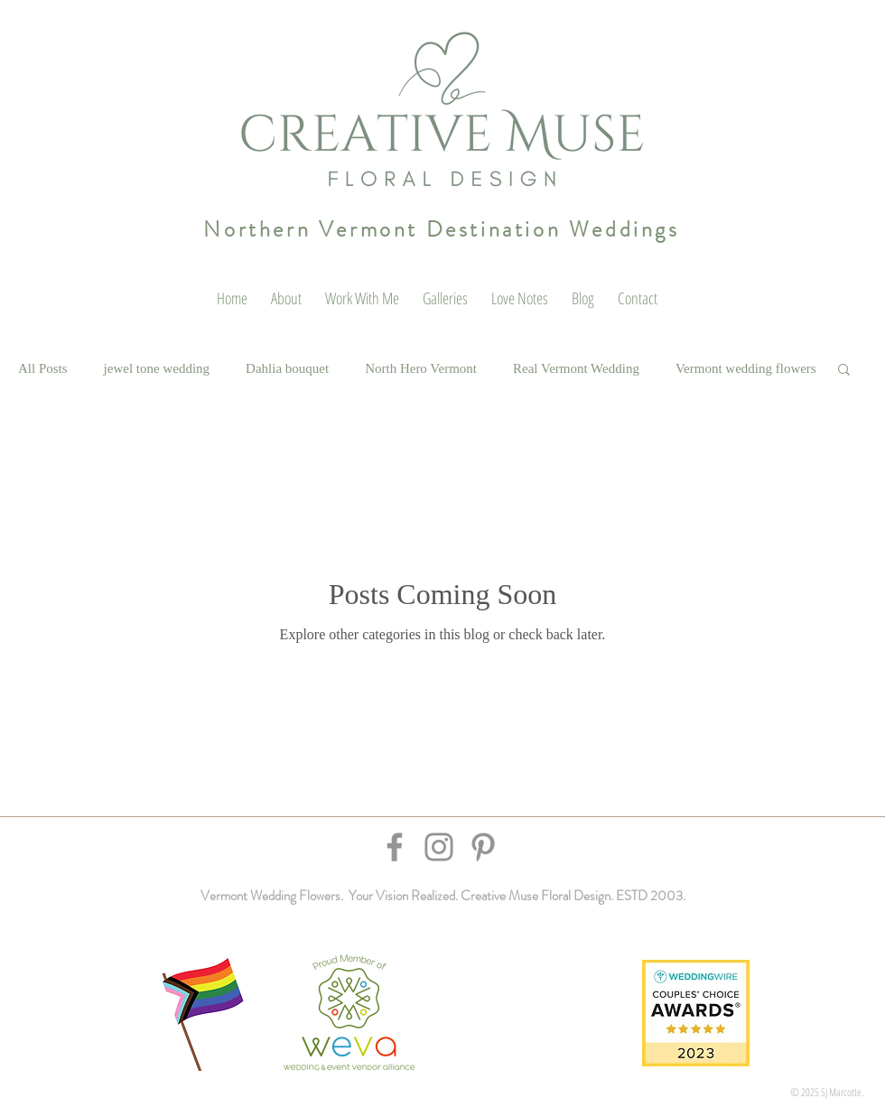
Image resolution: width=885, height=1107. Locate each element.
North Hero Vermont (421, 368)
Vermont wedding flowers (745, 368)
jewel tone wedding (157, 368)
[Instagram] (439, 847)
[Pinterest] (483, 847)
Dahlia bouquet (287, 368)
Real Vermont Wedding (576, 368)
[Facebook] (395, 847)
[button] (843, 370)
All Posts (43, 368)
